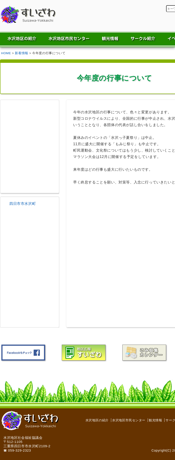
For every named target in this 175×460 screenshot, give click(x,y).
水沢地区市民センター (128, 420)
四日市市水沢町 (22, 204)
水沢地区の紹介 (97, 420)
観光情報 (155, 420)
